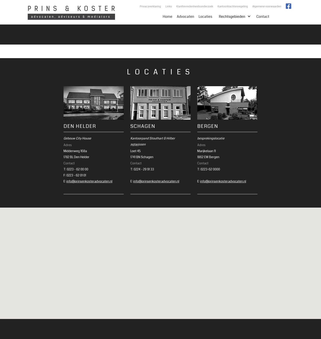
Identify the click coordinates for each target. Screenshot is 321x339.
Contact (262, 16)
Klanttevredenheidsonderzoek (194, 6)
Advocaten (185, 16)
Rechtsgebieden (233, 16)
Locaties (205, 16)
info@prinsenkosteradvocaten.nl (89, 181)
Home (167, 16)
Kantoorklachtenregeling (233, 6)
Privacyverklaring (150, 6)
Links (168, 6)
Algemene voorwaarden (266, 6)
